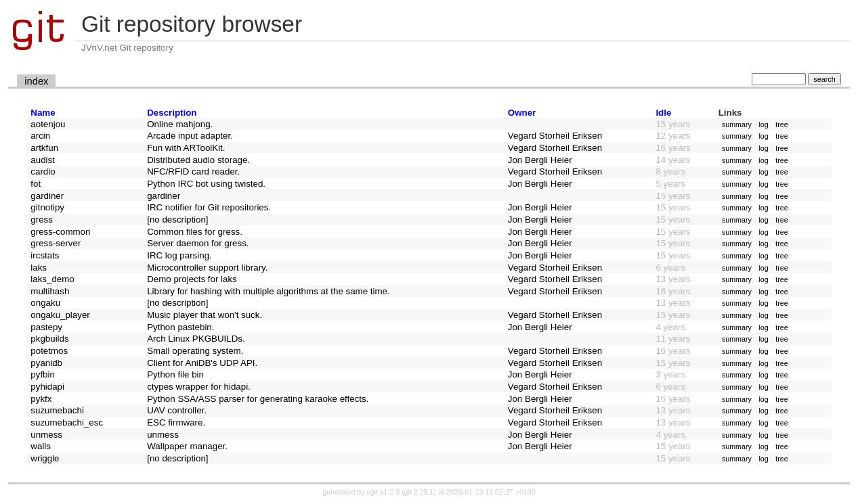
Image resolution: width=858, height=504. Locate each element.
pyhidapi (47, 387)
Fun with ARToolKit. (186, 148)
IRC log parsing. (179, 255)
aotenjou (47, 124)
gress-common (60, 232)
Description (171, 113)
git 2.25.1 (419, 492)
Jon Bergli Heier (540, 160)
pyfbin (42, 374)
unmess (46, 435)
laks (38, 267)
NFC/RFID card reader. (193, 171)
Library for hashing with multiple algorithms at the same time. (268, 291)
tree (781, 124)
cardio (42, 171)
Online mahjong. (180, 124)
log (763, 124)
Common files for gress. (194, 232)
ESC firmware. (176, 422)
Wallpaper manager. (187, 446)
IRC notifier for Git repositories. (209, 207)
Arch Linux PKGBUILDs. (195, 339)
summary (737, 124)
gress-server (55, 243)
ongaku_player (59, 315)
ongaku (45, 303)
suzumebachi (57, 410)
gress (41, 219)
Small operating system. (195, 351)
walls (40, 446)
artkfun (44, 148)
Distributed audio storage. (198, 160)
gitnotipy (47, 207)
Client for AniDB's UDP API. (202, 363)
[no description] (177, 219)
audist (42, 160)
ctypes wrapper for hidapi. (199, 387)
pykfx (40, 399)
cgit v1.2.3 (383, 492)
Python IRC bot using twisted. (206, 184)
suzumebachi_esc (66, 422)
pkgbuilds (49, 339)
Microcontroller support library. (207, 267)
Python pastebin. (180, 327)
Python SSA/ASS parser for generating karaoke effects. (257, 399)
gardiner (47, 196)
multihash (49, 291)
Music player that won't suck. (204, 315)
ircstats (44, 255)
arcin (40, 136)
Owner (522, 113)
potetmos (49, 351)
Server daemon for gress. (198, 243)
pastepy (46, 327)
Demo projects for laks (192, 279)
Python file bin (175, 374)
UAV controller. (177, 410)
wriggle (44, 458)
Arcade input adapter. (190, 136)
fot (35, 184)
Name (42, 113)
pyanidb (46, 363)
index (36, 81)
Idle (663, 113)
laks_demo (52, 279)
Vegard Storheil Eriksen (555, 136)
